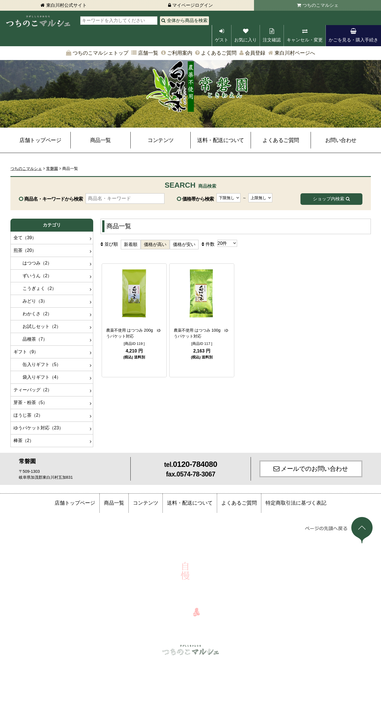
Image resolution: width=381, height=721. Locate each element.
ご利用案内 (179, 53)
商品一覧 (100, 140)
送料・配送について (220, 140)
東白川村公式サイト (66, 5)
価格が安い (184, 244)
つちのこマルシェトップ (100, 53)
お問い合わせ (341, 140)
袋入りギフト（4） (37, 377)
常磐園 (52, 168)
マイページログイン (192, 5)
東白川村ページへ (295, 53)
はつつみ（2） (33, 263)
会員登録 (255, 53)
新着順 (130, 244)
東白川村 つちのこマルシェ (38, 21)
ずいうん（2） (33, 275)
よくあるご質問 (219, 53)
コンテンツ (161, 140)
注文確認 (272, 39)
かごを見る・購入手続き (353, 39)
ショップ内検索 (328, 198)
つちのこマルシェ (320, 5)
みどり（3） (31, 301)
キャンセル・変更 (305, 39)
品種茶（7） (31, 339)
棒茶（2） (24, 440)
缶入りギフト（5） (37, 364)
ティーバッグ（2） (33, 389)
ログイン (62, 663)
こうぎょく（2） (35, 288)
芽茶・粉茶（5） (31, 402)
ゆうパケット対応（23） (39, 427)
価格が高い (155, 244)
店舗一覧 (148, 53)
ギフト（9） (26, 351)
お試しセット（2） (37, 326)
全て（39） (25, 237)
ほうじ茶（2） (28, 415)
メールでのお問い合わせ (314, 468)
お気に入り (245, 39)
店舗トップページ (40, 140)
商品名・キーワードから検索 (53, 199)
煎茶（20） (25, 250)
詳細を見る (134, 367)
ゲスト (221, 39)
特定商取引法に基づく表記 (296, 503)
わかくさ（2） (33, 313)
